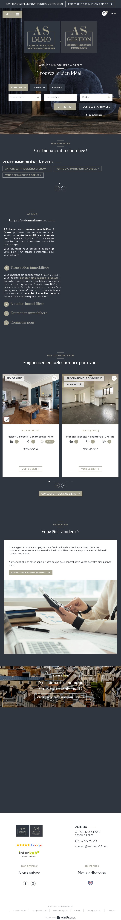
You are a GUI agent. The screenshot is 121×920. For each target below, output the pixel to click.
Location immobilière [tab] (27, 304)
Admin (77, 910)
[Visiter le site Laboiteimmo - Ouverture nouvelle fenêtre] (66, 918)
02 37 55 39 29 (86, 841)
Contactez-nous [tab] (23, 322)
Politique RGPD (94, 910)
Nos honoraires (19, 910)
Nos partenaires (39, 910)
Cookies (111, 910)
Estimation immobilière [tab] (29, 313)
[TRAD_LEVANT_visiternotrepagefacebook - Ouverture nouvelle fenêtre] (25, 883)
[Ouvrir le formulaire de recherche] (65, 106)
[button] (63, 188)
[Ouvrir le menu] (12, 14)
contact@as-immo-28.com (91, 846)
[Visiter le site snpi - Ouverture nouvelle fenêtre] (90, 883)
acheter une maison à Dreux (39, 277)
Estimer (57, 87)
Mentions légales (60, 910)
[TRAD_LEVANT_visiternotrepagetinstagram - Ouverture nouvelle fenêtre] (33, 883)
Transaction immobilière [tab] (30, 267)
